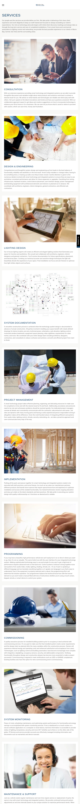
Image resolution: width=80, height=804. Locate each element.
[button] (3, 5)
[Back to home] (40, 5)
